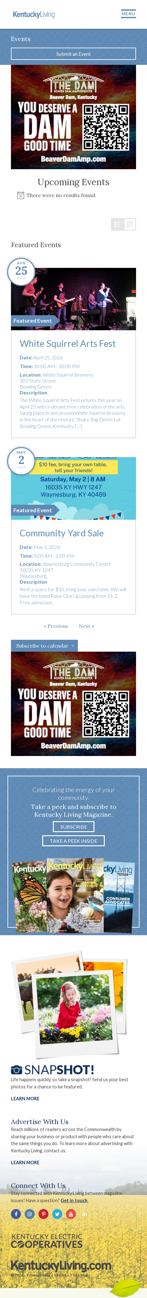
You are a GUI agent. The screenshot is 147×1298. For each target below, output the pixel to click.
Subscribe (73, 827)
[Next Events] (86, 626)
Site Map (80, 1275)
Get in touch (74, 1200)
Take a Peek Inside (73, 841)
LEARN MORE (25, 1162)
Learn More (25, 1098)
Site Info (61, 1275)
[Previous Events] (55, 626)
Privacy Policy (38, 1275)
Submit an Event (73, 54)
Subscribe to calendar (42, 646)
